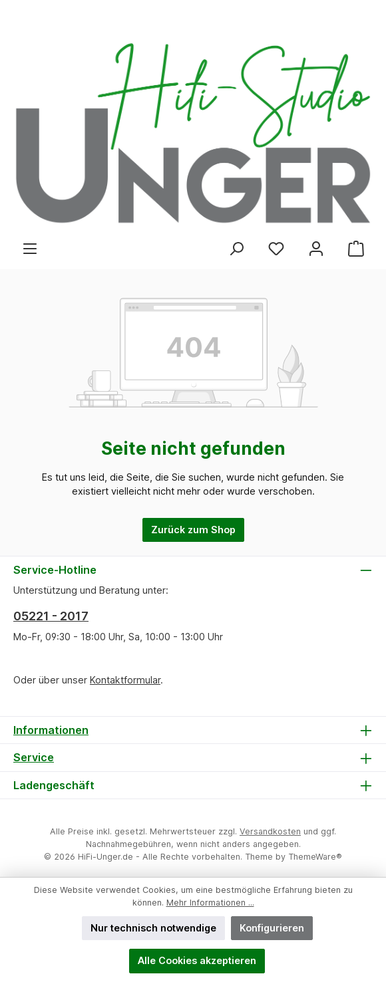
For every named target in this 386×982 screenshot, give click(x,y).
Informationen (51, 730)
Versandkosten (270, 831)
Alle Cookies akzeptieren (197, 960)
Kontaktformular (125, 679)
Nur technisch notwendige (153, 927)
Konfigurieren (272, 927)
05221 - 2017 (51, 616)
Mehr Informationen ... (210, 903)
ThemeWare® (315, 857)
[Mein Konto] (316, 249)
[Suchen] (236, 249)
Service (33, 757)
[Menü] (30, 249)
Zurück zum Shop (193, 529)
